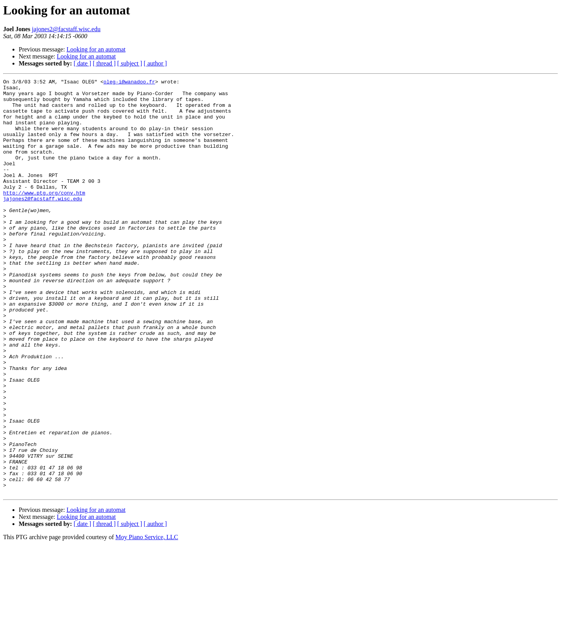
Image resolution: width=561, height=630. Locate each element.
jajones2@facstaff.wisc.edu (66, 29)
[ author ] (155, 63)
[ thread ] (104, 63)
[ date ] (82, 63)
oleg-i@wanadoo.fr (129, 82)
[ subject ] (129, 63)
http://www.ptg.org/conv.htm (44, 215)
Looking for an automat (96, 49)
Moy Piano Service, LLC (146, 620)
